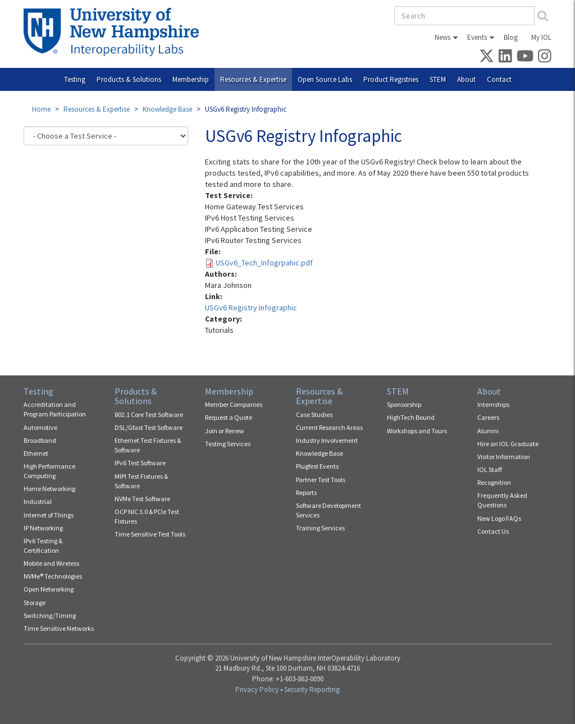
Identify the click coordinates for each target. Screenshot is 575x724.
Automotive (40, 427)
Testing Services (227, 443)
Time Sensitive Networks (59, 628)
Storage (34, 602)
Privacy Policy (257, 689)
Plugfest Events (317, 466)
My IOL (541, 37)
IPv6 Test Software (140, 463)
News (442, 37)
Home (41, 109)
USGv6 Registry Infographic (251, 308)
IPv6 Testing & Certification (43, 546)
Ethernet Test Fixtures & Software (148, 445)
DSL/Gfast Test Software (148, 427)
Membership (190, 79)
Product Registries (390, 79)
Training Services (320, 528)
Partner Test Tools (320, 479)
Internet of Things (49, 515)
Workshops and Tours (417, 431)
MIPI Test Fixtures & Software (141, 481)
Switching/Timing (50, 615)
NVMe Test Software (142, 498)
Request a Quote (228, 417)
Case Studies (314, 414)
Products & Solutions (129, 79)
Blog (511, 37)
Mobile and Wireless (51, 563)
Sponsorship (404, 404)
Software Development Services (328, 510)
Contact (499, 79)
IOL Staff (489, 469)
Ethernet (36, 453)
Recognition (494, 482)
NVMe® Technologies (53, 576)
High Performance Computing (49, 471)
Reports (306, 492)
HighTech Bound (411, 417)
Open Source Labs (325, 79)
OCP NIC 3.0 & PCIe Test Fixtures (147, 516)
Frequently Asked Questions (502, 500)
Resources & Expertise (253, 79)
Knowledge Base (167, 109)
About (466, 79)
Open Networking (49, 589)
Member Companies (233, 404)
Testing (74, 79)
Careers (488, 417)
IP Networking (43, 528)
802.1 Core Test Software (149, 414)
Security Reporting (312, 689)
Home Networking (49, 488)
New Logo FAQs (499, 518)
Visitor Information (503, 456)
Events (477, 37)
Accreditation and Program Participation (55, 409)
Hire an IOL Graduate (508, 443)
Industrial (38, 501)
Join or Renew (224, 431)
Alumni (488, 431)
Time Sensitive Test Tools (150, 534)
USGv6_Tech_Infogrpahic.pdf (264, 263)
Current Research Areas (329, 427)
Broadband (40, 440)
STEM (438, 79)
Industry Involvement (327, 440)
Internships (493, 404)
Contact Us (493, 531)
